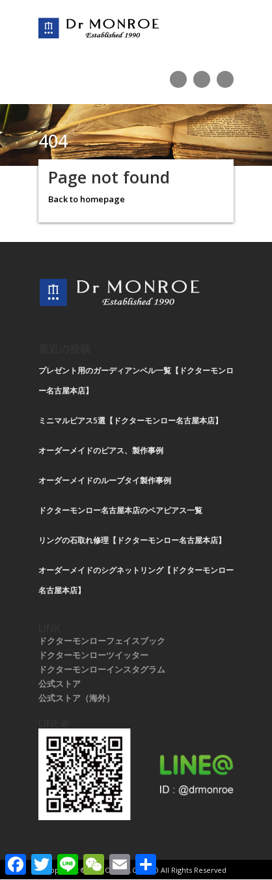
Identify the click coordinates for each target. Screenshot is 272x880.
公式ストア (59, 683)
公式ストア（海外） (76, 698)
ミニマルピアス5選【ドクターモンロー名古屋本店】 (130, 420)
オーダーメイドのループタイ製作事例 (104, 480)
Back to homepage (86, 199)
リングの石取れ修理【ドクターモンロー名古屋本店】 (132, 540)
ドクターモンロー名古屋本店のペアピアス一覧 (120, 510)
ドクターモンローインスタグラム (101, 669)
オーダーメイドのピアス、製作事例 (100, 450)
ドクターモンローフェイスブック (101, 641)
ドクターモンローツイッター (93, 655)
